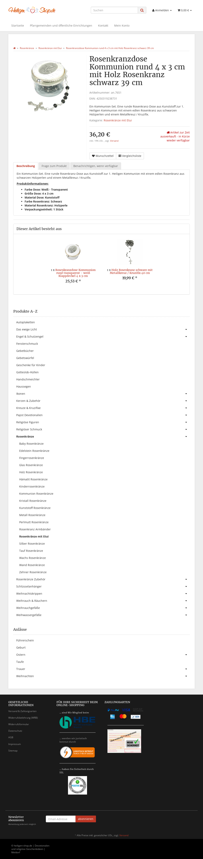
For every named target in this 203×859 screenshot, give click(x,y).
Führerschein (25, 640)
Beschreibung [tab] (25, 166)
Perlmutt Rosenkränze (34, 522)
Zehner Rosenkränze (33, 572)
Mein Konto (121, 25)
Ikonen (103, 393)
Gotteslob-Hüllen (27, 372)
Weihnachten (103, 676)
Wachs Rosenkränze (32, 558)
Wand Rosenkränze (32, 565)
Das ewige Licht (103, 329)
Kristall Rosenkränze (32, 501)
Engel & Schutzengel (103, 336)
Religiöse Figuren (103, 422)
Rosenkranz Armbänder (35, 529)
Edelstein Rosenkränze (34, 451)
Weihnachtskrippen (103, 593)
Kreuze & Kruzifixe (103, 408)
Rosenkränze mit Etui (118, 120)
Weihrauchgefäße (103, 607)
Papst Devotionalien (103, 415)
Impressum (14, 744)
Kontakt (103, 25)
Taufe (20, 662)
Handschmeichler (28, 379)
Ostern (103, 654)
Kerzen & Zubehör (103, 400)
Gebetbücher (25, 351)
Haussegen (23, 386)
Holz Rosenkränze (31, 472)
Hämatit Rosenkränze (33, 479)
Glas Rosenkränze (31, 465)
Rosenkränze (103, 436)
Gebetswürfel (25, 358)
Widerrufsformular (18, 724)
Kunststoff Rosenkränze (35, 508)
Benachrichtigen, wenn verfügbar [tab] (95, 166)
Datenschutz (15, 730)
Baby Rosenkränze (31, 443)
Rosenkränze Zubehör (103, 579)
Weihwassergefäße (103, 615)
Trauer (103, 669)
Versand (114, 140)
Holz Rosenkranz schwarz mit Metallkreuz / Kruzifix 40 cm (131, 271)
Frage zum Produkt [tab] (54, 166)
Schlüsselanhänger (103, 586)
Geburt (21, 647)
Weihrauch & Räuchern (103, 600)
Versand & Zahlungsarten (22, 711)
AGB (10, 737)
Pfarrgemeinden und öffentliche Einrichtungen (61, 25)
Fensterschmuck (27, 344)
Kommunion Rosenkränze (36, 493)
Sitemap (12, 750)
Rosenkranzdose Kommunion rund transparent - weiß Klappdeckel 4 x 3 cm (75, 273)
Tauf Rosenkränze (31, 551)
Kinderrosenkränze (32, 486)
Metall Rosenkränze (32, 515)
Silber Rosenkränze (32, 543)
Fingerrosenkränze (31, 458)
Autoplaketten (25, 322)
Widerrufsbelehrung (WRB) (23, 717)
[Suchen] (114, 10)
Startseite (17, 25)
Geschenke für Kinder (30, 365)
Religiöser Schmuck (103, 429)
